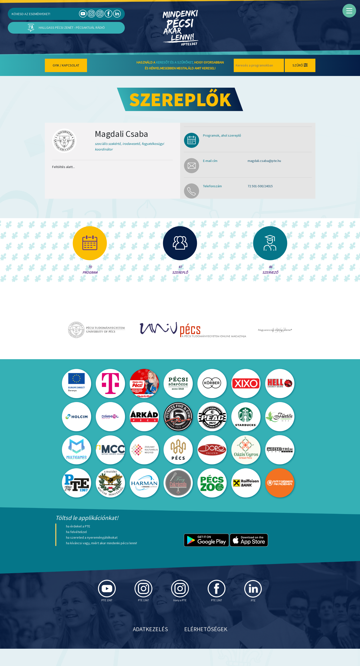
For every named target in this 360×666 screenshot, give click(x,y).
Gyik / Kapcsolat (66, 65)
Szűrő (300, 65)
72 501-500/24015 (260, 186)
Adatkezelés (150, 646)
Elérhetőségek (205, 646)
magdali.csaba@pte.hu (264, 161)
